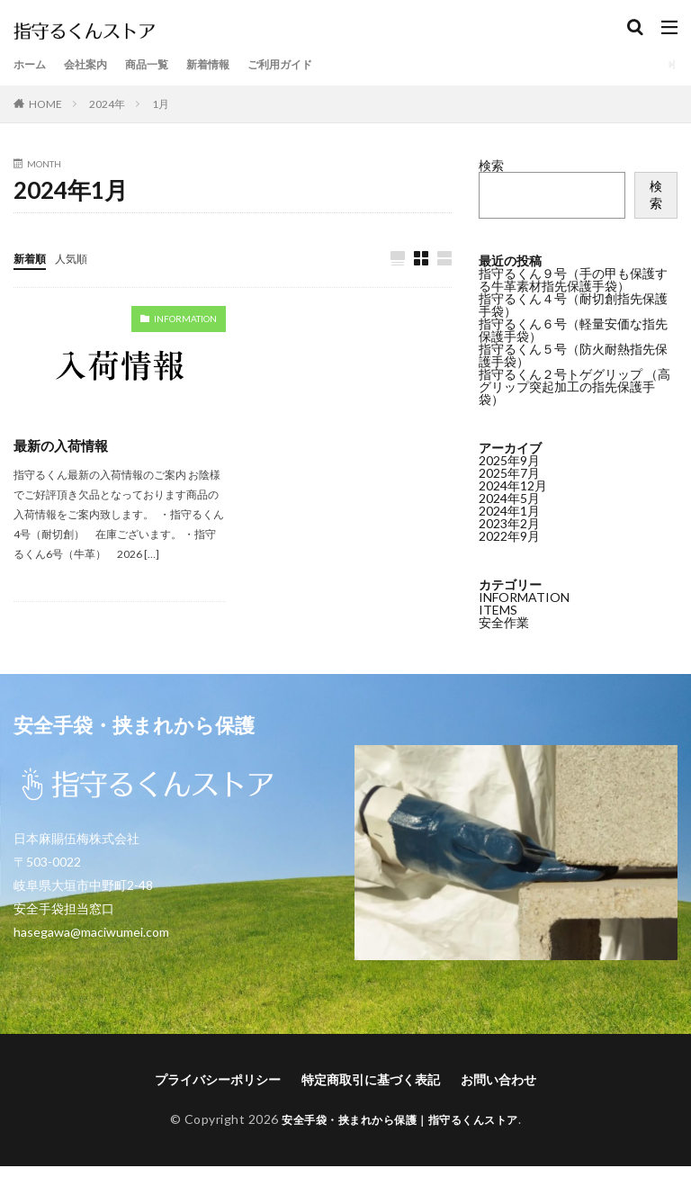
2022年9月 (509, 534)
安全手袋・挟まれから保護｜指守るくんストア (400, 1120)
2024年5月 (509, 496)
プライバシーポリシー (218, 1080)
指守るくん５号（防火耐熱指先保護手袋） (573, 355)
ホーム (32, 64)
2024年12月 (513, 483)
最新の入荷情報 (63, 445)
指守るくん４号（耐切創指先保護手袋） (573, 305)
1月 (160, 104)
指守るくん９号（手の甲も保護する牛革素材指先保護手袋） (573, 279)
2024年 (107, 104)
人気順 (79, 257)
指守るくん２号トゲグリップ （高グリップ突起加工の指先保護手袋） (574, 386)
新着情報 (231, 64)
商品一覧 (163, 64)
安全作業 (504, 620)
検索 (491, 165)
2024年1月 (509, 509)
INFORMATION (185, 319)
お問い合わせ (498, 1080)
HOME (45, 104)
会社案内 (94, 64)
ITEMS (498, 607)
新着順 (32, 257)
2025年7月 (509, 471)
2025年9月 (509, 458)
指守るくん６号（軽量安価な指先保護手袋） (573, 330)
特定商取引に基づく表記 (370, 1080)
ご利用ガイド (312, 64)
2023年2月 (509, 521)
